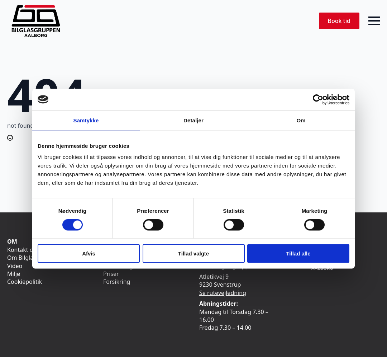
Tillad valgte (193, 253)
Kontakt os (21, 250)
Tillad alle (298, 253)
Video (14, 266)
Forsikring (116, 282)
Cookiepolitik (24, 282)
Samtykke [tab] (86, 120)
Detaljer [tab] (193, 120)
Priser (111, 274)
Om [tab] (300, 120)
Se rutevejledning (222, 293)
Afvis (88, 253)
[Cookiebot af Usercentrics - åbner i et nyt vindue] (318, 99)
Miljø (13, 274)
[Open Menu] (374, 21)
